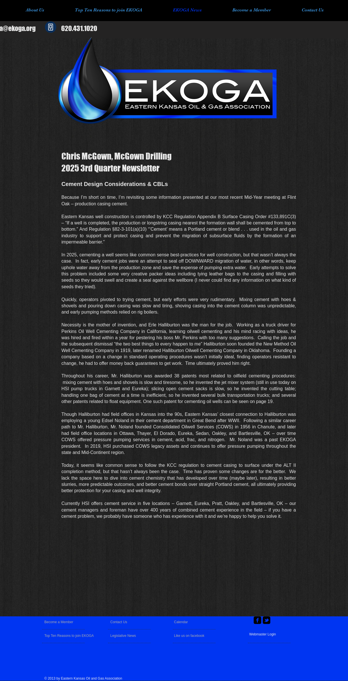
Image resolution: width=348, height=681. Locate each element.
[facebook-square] (257, 620)
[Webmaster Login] (262, 634)
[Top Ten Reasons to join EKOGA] (70, 635)
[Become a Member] (65, 622)
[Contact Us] (123, 622)
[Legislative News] (126, 635)
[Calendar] (187, 622)
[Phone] (50, 27)
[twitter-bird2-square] (266, 620)
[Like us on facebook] (189, 635)
